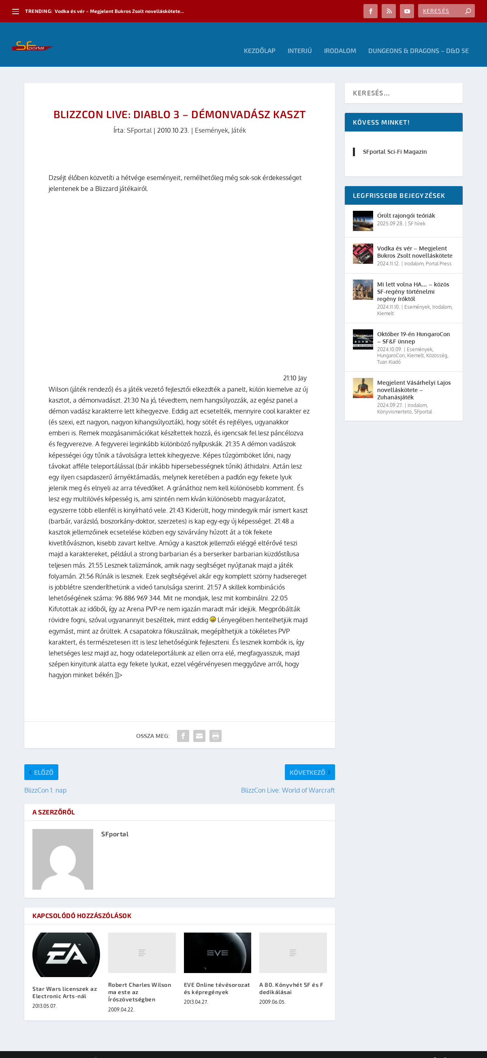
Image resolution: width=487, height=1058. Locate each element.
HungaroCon (391, 343)
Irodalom (340, 38)
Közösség (436, 343)
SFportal (139, 118)
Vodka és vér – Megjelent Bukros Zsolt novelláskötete (415, 240)
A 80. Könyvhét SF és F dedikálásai (291, 976)
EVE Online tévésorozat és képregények (217, 976)
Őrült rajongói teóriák (406, 203)
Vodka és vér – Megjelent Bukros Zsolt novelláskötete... (119, 11)
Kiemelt (385, 301)
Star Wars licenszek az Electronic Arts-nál (64, 980)
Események (211, 118)
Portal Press (439, 251)
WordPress (139, 1048)
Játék (238, 118)
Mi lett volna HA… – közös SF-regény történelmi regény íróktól (413, 279)
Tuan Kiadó (389, 350)
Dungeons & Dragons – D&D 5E (418, 38)
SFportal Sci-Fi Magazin (395, 139)
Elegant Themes (68, 1048)
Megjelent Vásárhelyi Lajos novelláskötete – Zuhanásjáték (414, 377)
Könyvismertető (394, 399)
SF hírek (416, 211)
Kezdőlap (260, 38)
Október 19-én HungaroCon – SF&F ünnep (413, 325)
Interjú (300, 38)
